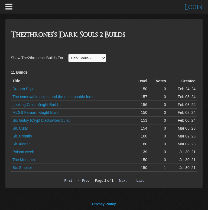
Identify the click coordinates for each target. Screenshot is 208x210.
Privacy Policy (104, 204)
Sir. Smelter (22, 167)
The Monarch (23, 160)
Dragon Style (23, 89)
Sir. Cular (20, 128)
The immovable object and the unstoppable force (53, 97)
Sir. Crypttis (22, 136)
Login (194, 7)
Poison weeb (23, 152)
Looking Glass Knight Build (35, 104)
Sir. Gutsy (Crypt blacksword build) (41, 120)
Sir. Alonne (21, 144)
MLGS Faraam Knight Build (35, 112)
